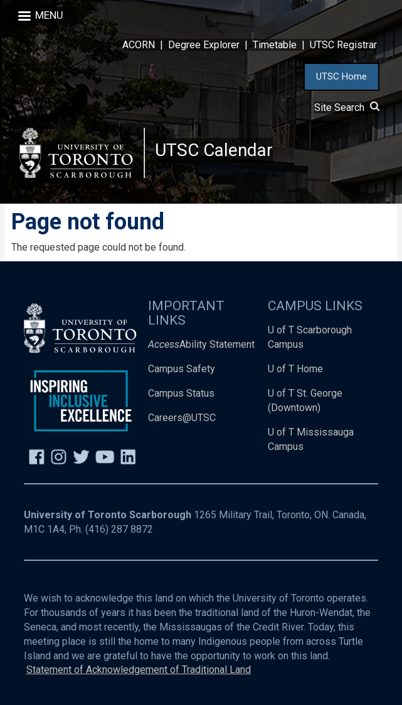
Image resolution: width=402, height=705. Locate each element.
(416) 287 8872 (119, 529)
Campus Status (181, 393)
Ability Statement (201, 344)
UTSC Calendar (214, 150)
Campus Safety (181, 369)
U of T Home (295, 369)
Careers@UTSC (182, 418)
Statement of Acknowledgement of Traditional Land (138, 670)
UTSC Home (341, 76)
